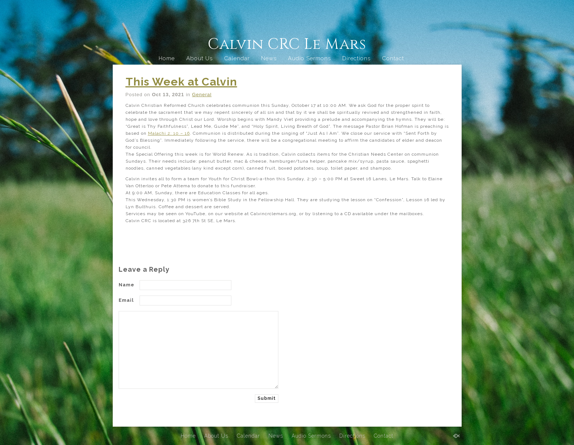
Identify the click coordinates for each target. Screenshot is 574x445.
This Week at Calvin (181, 81)
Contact (393, 58)
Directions (356, 58)
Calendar (237, 58)
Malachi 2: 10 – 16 (169, 133)
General (202, 94)
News (269, 58)
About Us (199, 58)
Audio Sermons (309, 58)
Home (167, 58)
